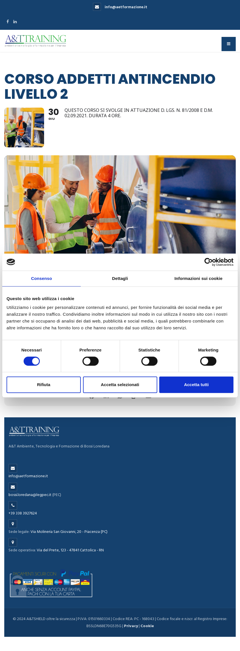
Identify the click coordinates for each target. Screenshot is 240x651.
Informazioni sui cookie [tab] (199, 278)
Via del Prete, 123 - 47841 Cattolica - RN (70, 550)
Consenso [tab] (41, 278)
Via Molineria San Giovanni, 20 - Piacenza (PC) (68, 531)
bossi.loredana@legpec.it (30, 494)
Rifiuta (43, 384)
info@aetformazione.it (120, 7)
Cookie (147, 626)
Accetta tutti (196, 384)
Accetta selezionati (120, 384)
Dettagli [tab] (120, 278)
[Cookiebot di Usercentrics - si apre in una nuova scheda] (208, 262)
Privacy (131, 626)
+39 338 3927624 (23, 513)
